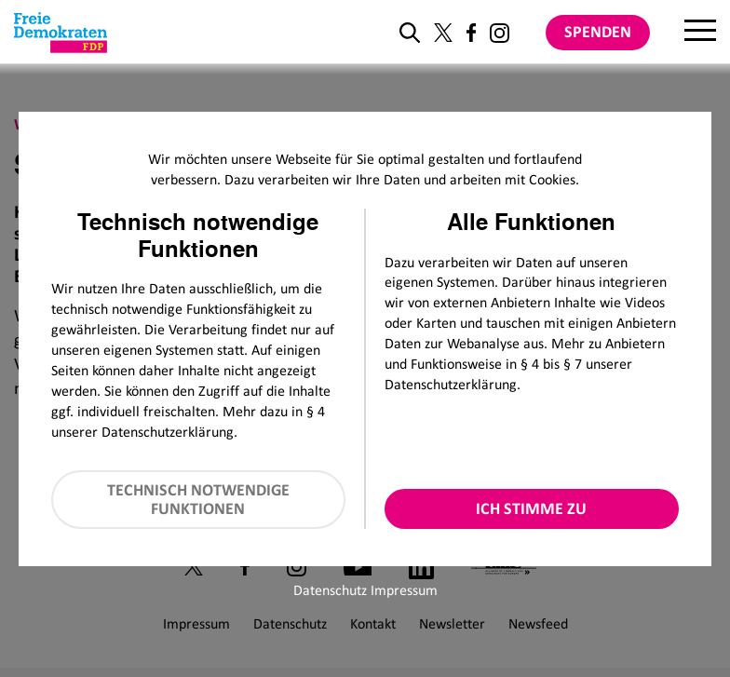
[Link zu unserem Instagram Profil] (499, 33)
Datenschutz (330, 590)
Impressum (404, 590)
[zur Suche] (409, 32)
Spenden (597, 31)
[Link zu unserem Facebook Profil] (471, 32)
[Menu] (700, 32)
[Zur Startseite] (60, 32)
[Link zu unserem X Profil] (443, 32)
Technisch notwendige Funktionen (198, 500)
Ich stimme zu (531, 508)
